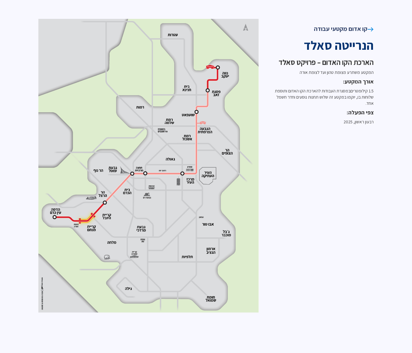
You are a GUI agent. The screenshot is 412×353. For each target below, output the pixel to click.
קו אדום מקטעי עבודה (344, 29)
